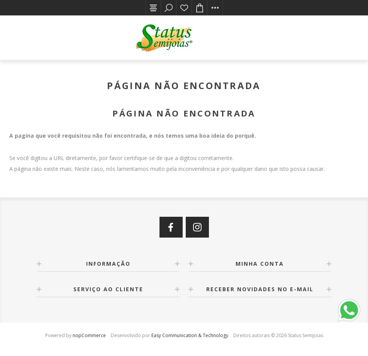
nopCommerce (89, 335)
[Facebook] (171, 227)
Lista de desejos (184, 7)
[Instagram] (197, 227)
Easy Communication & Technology (189, 335)
